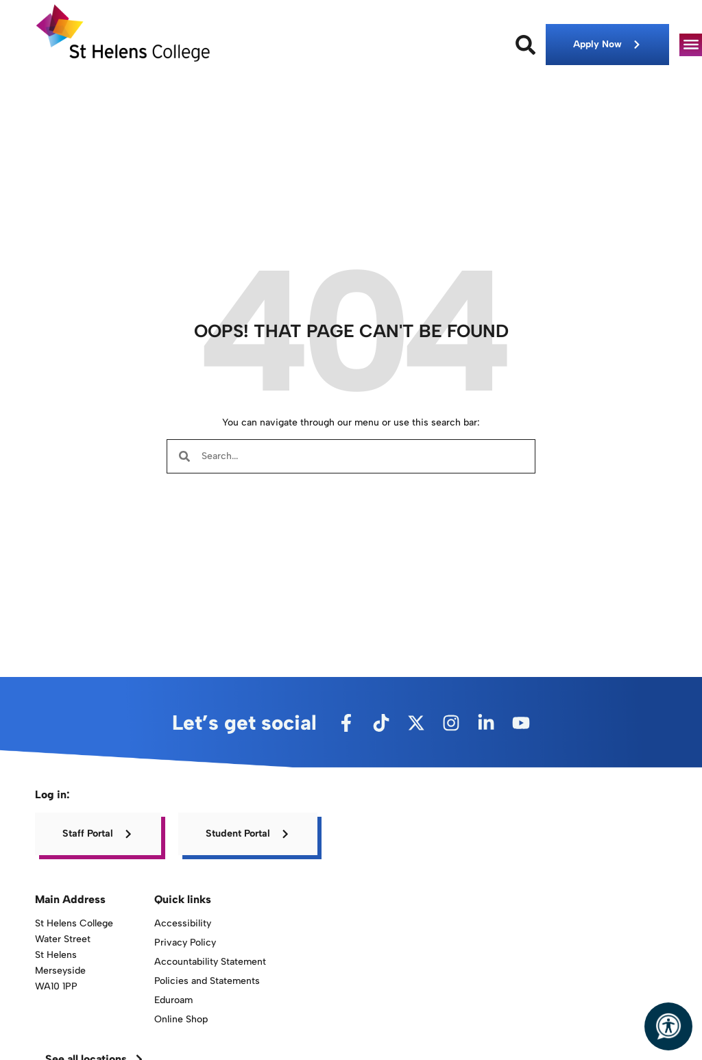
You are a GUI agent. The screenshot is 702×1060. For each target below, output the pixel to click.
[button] (690, 45)
